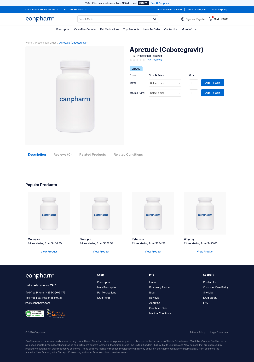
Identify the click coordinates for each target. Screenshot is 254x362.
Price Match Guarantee (169, 9)
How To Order (151, 29)
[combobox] (165, 83)
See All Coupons (160, 3)
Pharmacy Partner (159, 287)
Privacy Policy (197, 332)
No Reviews (155, 60)
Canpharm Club (158, 308)
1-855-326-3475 (49, 9)
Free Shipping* (220, 9)
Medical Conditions (160, 313)
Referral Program (197, 9)
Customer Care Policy (216, 287)
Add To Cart (212, 82)
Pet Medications (109, 29)
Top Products (131, 29)
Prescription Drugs (46, 42)
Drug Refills (103, 297)
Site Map (208, 292)
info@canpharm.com (37, 303)
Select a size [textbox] (157, 83)
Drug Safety (210, 297)
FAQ (205, 303)
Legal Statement (219, 332)
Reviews (154, 297)
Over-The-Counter (85, 29)
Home (29, 42)
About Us (154, 303)
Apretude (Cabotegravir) (73, 42)
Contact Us (171, 29)
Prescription (63, 29)
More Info (190, 29)
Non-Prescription (107, 287)
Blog (152, 292)
